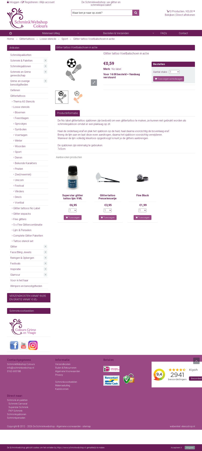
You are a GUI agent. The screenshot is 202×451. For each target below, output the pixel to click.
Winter (18, 140)
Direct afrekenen (185, 14)
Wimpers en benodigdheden (26, 286)
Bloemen (20, 112)
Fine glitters (19, 219)
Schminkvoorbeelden (66, 382)
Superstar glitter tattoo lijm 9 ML (72, 197)
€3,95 (108, 205)
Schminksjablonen (20, 66)
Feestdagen (22, 118)
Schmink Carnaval (18, 403)
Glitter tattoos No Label (26, 208)
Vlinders (19, 191)
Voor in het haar (19, 280)
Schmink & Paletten (21, 60)
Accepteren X (176, 447)
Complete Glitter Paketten (28, 235)
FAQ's (164, 33)
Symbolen (20, 129)
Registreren (30, 2)
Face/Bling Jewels (20, 252)
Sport (18, 151)
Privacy (59, 375)
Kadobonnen (62, 389)
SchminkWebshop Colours (21, 364)
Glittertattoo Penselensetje (108, 197)
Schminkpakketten (20, 55)
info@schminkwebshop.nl (20, 367)
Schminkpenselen (16, 418)
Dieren (18, 157)
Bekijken (169, 14)
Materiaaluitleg (62, 385)
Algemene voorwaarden (69, 426)
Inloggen (13, 2)
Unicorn (19, 180)
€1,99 (143, 205)
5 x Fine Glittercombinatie (27, 224)
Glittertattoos (17, 95)
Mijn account (47, 2)
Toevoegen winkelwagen (169, 78)
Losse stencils (21, 107)
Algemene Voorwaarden (67, 371)
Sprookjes (21, 123)
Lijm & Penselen (22, 230)
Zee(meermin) (23, 174)
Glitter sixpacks (22, 213)
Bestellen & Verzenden (116, 33)
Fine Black (142, 195)
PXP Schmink (15, 410)
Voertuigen (21, 135)
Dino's (18, 197)
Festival (19, 185)
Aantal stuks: (160, 71)
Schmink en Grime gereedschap (20, 73)
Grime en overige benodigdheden (20, 83)
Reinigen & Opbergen (22, 257)
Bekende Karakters (26, 163)
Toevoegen (73, 217)
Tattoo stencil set (23, 241)
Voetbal (19, 202)
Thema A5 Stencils (24, 101)
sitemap (87, 426)
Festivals (15, 263)
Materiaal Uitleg (51, 33)
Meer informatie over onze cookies (120, 447)
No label (116, 69)
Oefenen (15, 90)
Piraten (19, 168)
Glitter (13, 246)
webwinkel (175, 426)
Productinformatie (67, 113)
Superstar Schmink (18, 407)
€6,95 (73, 205)
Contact (183, 33)
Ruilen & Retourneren (65, 367)
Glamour (15, 274)
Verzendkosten (62, 364)
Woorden (20, 146)
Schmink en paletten (17, 400)
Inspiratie (15, 269)
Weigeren (190, 447)
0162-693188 (14, 371)
